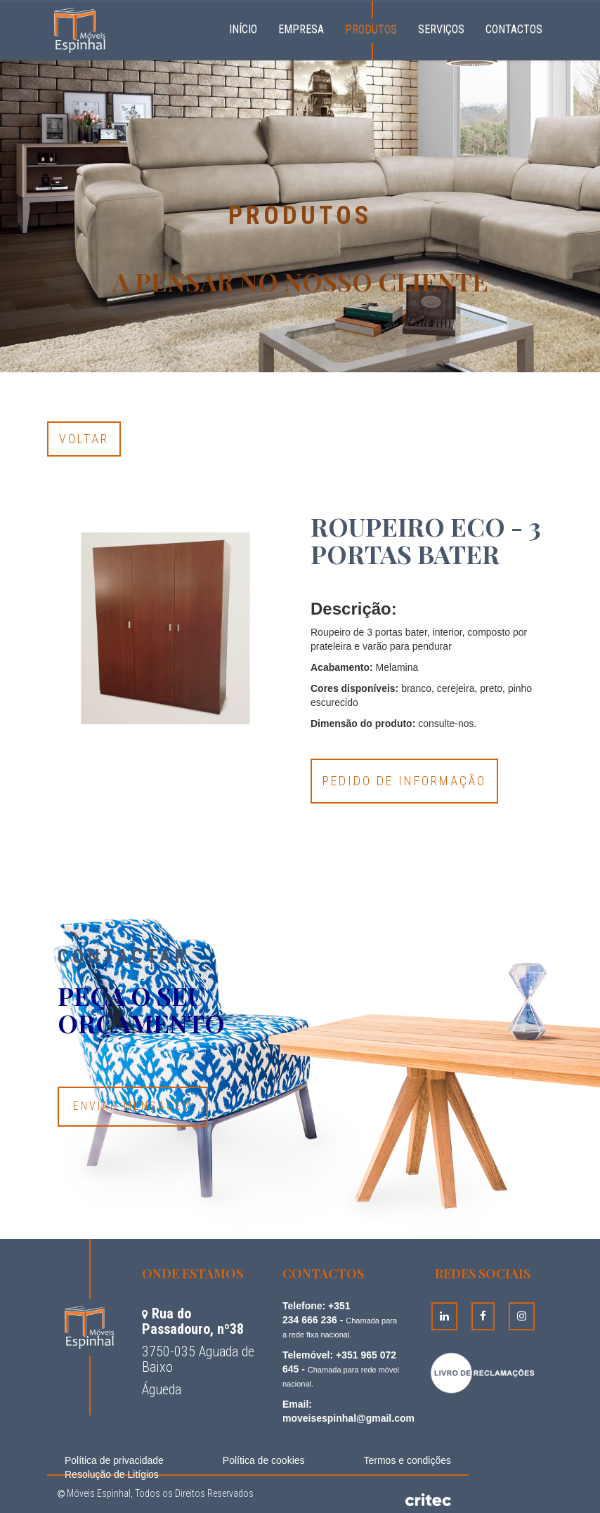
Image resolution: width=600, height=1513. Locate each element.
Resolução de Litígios (112, 1474)
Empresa (301, 29)
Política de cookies (264, 1460)
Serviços (441, 29)
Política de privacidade (114, 1460)
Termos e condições (407, 1460)
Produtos (371, 29)
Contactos (513, 29)
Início (248, 27)
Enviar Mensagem (133, 1106)
